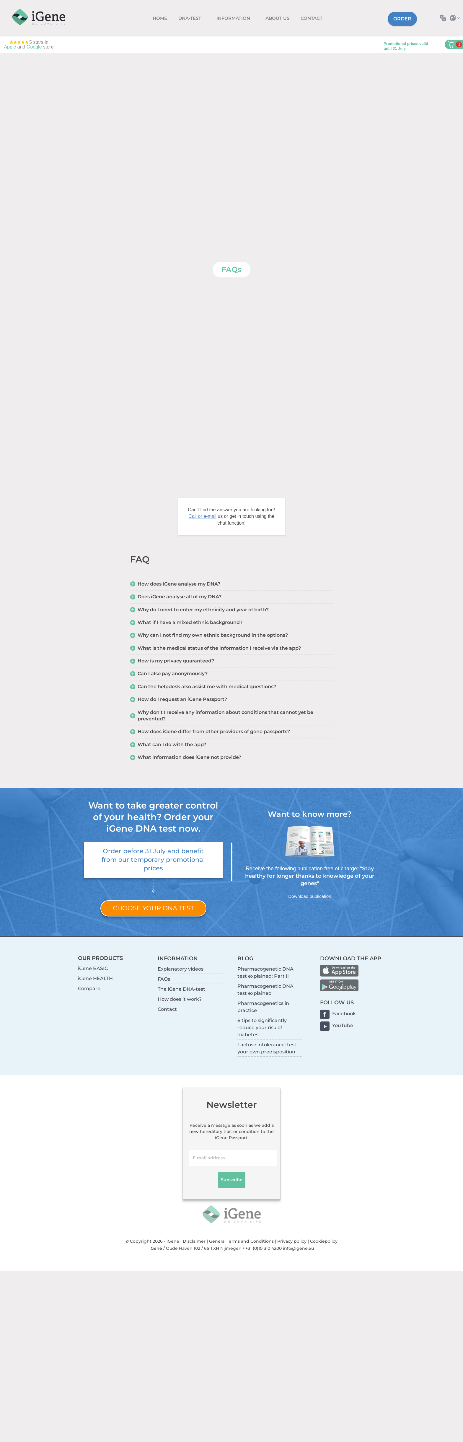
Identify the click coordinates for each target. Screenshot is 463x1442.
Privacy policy (292, 1241)
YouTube (342, 1025)
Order (402, 19)
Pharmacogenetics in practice (263, 1006)
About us (277, 18)
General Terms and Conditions (241, 1241)
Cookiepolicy (324, 1241)
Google (34, 46)
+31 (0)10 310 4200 (263, 1248)
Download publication (309, 896)
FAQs (164, 979)
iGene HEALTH (95, 978)
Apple (10, 46)
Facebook (344, 1013)
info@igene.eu (298, 1248)
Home (160, 18)
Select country (456, 17)
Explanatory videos (180, 969)
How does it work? (180, 999)
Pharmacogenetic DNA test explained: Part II (265, 972)
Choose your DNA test (153, 908)
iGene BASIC (93, 968)
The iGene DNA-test (181, 989)
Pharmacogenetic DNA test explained (265, 989)
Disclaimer (194, 1241)
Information (233, 18)
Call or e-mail (202, 516)
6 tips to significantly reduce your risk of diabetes (262, 1027)
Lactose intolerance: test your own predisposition (266, 1048)
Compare (89, 988)
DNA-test (190, 18)
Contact (311, 18)
